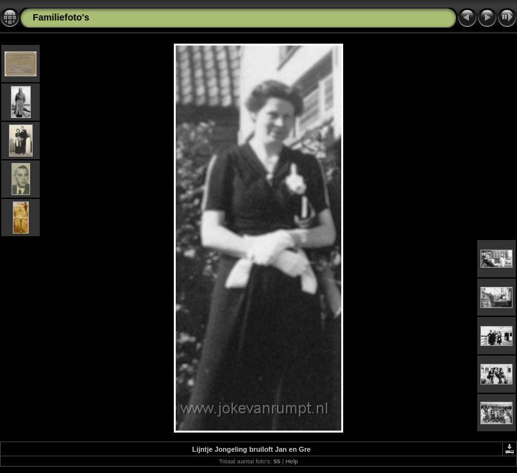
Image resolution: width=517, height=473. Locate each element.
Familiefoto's (61, 17)
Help (291, 461)
